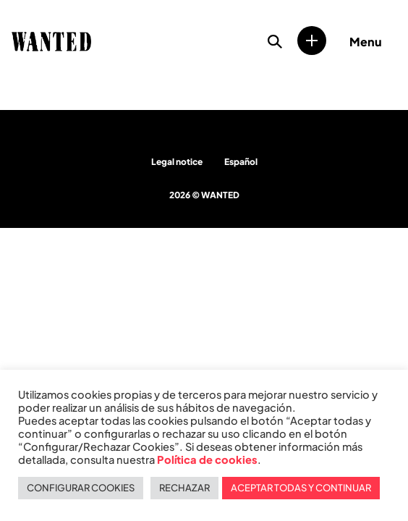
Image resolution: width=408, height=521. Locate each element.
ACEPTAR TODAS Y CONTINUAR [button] (301, 488)
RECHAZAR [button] (184, 488)
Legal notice (177, 161)
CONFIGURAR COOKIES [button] (81, 488)
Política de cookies (207, 459)
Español (241, 161)
